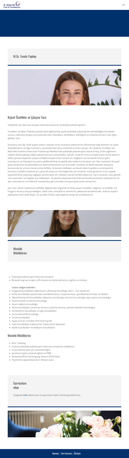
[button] (123, 5)
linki (25, 395)
